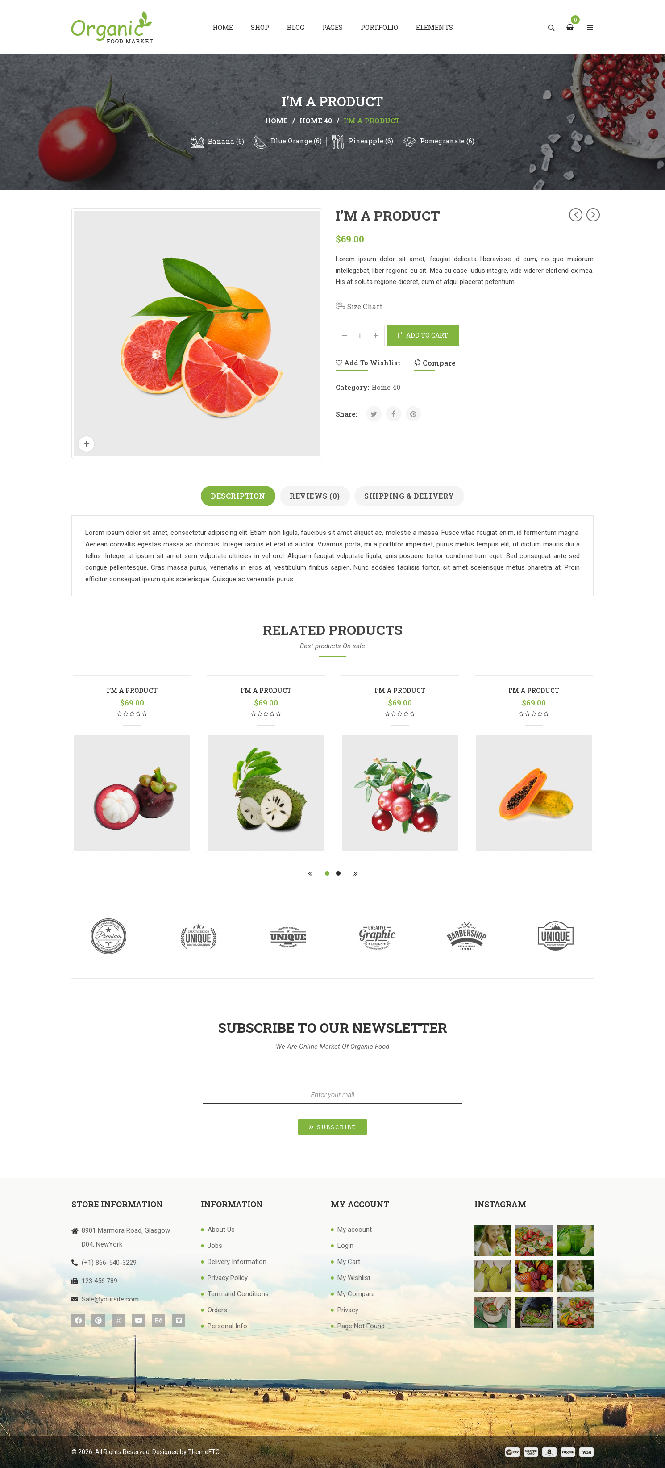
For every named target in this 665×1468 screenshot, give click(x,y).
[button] (332, 1127)
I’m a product (132, 690)
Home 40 (315, 120)
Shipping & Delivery (409, 495)
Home (276, 120)
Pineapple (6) (371, 140)
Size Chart (359, 306)
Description (238, 495)
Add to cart (427, 335)
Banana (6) (226, 141)
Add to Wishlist (368, 362)
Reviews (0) (315, 495)
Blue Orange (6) (296, 140)
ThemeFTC (204, 1451)
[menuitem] (222, 27)
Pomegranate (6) (447, 140)
